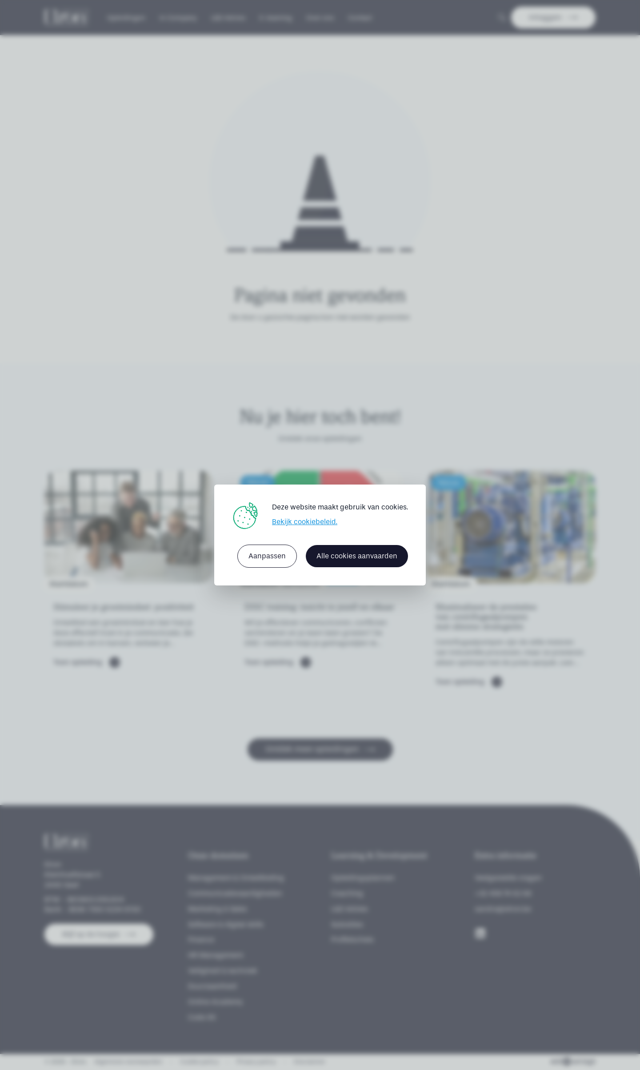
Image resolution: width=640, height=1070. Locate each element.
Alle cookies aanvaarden (356, 556)
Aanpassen (267, 556)
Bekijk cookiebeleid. (304, 521)
